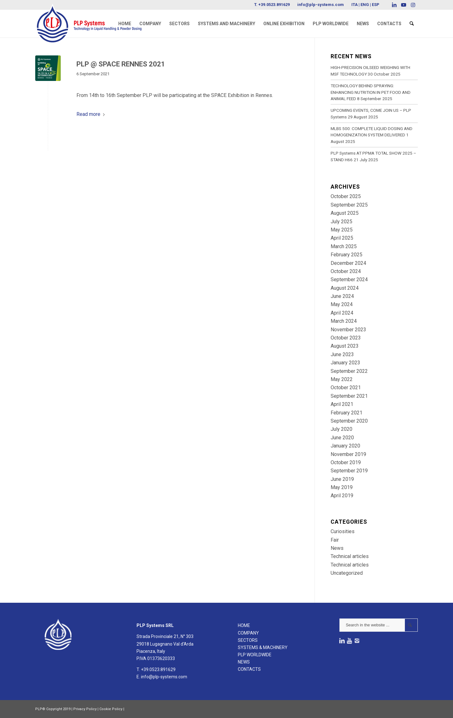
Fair (335, 540)
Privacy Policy (85, 709)
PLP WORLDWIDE (254, 654)
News (337, 548)
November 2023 (348, 330)
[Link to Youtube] (403, 4)
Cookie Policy (110, 709)
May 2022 (342, 379)
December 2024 (348, 263)
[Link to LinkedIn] (394, 4)
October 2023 (346, 338)
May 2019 (342, 487)
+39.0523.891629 (274, 4)
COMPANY (248, 632)
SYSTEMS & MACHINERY (263, 647)
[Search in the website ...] (378, 625)
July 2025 (341, 222)
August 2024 (345, 288)
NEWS (244, 661)
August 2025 (345, 213)
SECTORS (248, 640)
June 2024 (342, 296)
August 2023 (345, 346)
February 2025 (346, 255)
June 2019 (342, 479)
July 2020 (341, 429)
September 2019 (349, 471)
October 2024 (346, 271)
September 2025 (349, 205)
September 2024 (349, 279)
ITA (354, 4)
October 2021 (346, 387)
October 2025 (346, 196)
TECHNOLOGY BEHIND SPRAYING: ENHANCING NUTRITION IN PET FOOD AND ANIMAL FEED (371, 92)
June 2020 (342, 438)
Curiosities (343, 531)
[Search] (411, 23)
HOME (244, 625)
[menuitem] (124, 23)
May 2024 (342, 304)
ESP (375, 4)
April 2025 (342, 238)
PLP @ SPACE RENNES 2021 (120, 64)
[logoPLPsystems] (92, 17)
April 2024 (342, 313)
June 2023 (342, 354)
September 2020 (349, 421)
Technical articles (350, 556)
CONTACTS (249, 669)
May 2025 (342, 230)
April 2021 (342, 404)
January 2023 (345, 363)
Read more (90, 114)
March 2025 (344, 246)
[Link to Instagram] (413, 4)
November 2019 (348, 454)
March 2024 (344, 321)
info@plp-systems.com (320, 4)
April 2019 (342, 496)
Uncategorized (347, 573)
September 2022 (349, 371)
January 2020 (345, 446)
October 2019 (346, 462)
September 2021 (349, 396)
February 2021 (346, 413)
